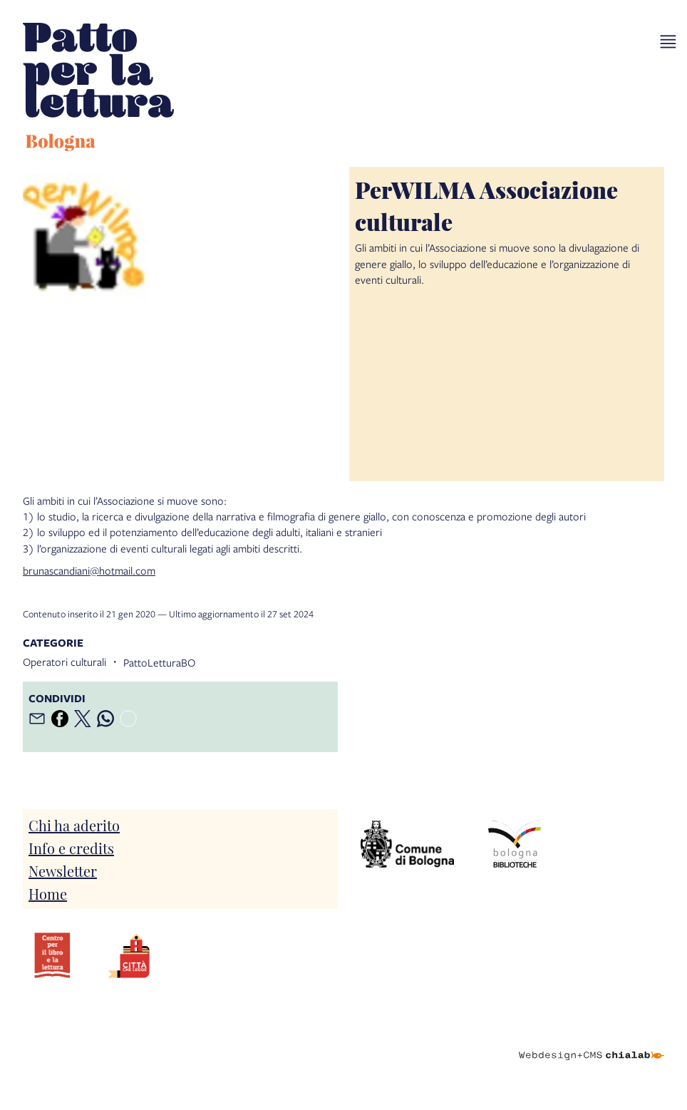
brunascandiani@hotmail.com (89, 570)
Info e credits (71, 848)
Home (48, 893)
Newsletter (63, 870)
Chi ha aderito (74, 825)
